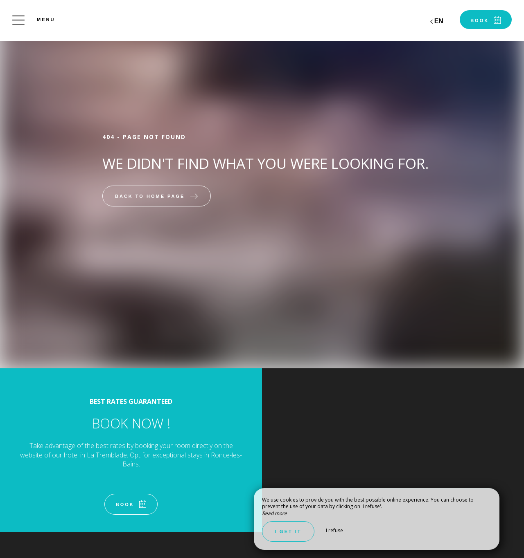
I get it (288, 531)
